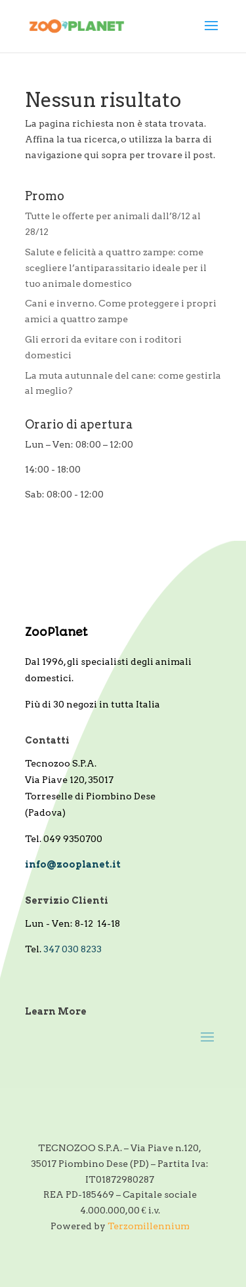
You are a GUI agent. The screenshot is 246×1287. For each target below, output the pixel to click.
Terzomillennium (149, 1226)
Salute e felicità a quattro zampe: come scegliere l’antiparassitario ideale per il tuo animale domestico (116, 268)
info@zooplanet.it (73, 864)
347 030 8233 (72, 949)
